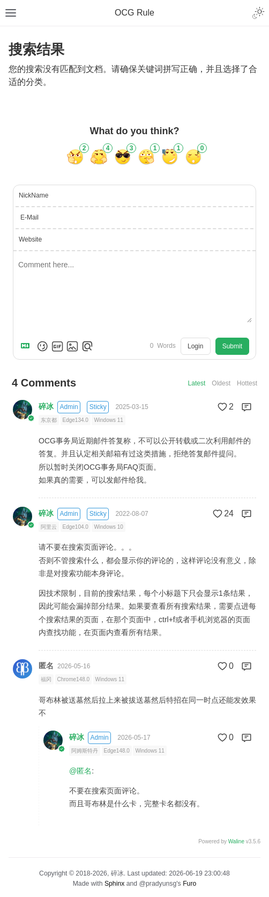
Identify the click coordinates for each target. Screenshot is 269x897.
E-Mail (29, 217)
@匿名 (80, 771)
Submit (232, 346)
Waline (236, 841)
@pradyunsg (158, 883)
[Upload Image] (72, 346)
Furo (189, 883)
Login (195, 346)
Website (30, 239)
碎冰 (46, 406)
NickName (33, 195)
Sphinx (114, 883)
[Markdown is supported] (27, 346)
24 (222, 513)
